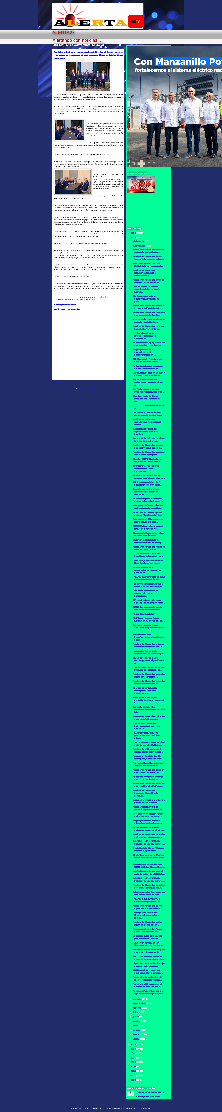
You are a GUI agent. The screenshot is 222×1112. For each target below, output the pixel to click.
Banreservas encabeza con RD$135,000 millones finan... (149, 866)
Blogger (152, 1108)
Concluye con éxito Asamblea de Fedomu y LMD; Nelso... (149, 743)
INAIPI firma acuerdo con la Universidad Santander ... (147, 608)
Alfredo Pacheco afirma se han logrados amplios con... (149, 601)
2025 (133, 237)
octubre (137, 998)
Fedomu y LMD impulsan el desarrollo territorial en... (147, 985)
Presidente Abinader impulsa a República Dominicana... (149, 886)
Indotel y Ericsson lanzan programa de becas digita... (149, 476)
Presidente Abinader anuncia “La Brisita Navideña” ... (149, 682)
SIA (94, 299)
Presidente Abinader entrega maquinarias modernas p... (148, 645)
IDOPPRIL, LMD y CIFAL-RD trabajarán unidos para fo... (149, 842)
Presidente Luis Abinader (71, 299)
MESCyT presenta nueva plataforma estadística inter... (146, 735)
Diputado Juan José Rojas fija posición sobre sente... (149, 964)
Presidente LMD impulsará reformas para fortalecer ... (148, 750)
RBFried (137, 1108)
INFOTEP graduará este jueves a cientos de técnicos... (149, 717)
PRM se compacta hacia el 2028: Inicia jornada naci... (148, 264)
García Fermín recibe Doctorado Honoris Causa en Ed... (149, 709)
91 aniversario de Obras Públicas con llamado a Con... (146, 398)
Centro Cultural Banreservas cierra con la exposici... (148, 520)
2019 (133, 1066)
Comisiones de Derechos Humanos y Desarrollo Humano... (146, 491)
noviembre (139, 245)
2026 (133, 232)
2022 (133, 1053)
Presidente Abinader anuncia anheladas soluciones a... (149, 835)
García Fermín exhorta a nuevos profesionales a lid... (148, 390)
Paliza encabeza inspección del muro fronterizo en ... (148, 367)
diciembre (139, 241)
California (61, 299)
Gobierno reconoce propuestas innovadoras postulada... (147, 570)
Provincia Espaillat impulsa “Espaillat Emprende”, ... (148, 764)
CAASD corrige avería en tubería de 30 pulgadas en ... (149, 619)
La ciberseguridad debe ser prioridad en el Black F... (147, 937)
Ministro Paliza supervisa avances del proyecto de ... (148, 900)
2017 (133, 1075)
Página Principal (90, 382)
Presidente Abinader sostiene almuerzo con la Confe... (149, 314)
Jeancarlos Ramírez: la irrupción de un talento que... (149, 652)
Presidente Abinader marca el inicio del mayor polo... (149, 453)
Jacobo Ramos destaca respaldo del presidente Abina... (146, 289)
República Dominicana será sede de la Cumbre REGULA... (149, 872)
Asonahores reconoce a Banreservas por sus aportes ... (149, 627)
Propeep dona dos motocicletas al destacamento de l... (144, 352)
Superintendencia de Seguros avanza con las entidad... (149, 374)
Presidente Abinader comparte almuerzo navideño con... (144, 273)
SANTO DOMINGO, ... (148, 407)
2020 (133, 1062)
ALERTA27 (63, 32)
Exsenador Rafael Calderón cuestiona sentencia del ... (147, 978)
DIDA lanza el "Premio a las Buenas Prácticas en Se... (147, 360)
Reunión (81, 299)
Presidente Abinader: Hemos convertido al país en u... (148, 251)
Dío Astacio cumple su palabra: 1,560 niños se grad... (146, 298)
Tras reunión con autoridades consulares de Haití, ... (149, 320)
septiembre (139, 1003)
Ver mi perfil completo (148, 1096)
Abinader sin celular (143, 613)
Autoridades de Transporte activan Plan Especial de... (147, 513)
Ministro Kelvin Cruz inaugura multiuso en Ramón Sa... (149, 578)
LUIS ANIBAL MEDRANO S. (151, 1092)
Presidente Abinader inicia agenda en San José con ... (147, 907)
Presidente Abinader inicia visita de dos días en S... (147, 923)
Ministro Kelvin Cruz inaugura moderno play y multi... (149, 951)
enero (136, 1038)
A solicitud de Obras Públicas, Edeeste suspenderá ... (148, 849)
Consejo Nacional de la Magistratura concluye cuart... (146, 915)
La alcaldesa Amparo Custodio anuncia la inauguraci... (144, 336)
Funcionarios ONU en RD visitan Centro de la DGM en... (149, 944)
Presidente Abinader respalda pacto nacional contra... (147, 422)
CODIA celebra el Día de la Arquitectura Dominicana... (148, 555)
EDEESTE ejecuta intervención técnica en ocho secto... (148, 527)
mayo (136, 1021)
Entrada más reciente (60, 382)
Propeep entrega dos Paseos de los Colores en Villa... (148, 930)
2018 (133, 1070)
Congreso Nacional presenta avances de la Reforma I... (148, 668)
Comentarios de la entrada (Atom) (92, 388)
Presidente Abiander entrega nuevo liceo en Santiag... (148, 281)
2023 (133, 1048)
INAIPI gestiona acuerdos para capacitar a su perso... (148, 971)
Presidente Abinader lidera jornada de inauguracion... (148, 258)
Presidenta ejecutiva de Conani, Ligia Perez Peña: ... (148, 808)
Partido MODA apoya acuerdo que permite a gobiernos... (149, 344)
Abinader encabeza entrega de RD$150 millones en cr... (148, 778)
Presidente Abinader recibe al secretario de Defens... (149, 548)
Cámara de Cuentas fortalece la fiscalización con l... (148, 534)
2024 (133, 1044)
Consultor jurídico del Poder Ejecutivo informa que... (148, 562)
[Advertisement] (88, 366)
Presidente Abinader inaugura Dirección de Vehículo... (145, 793)
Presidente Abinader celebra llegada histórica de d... (148, 327)
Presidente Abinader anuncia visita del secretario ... (149, 675)
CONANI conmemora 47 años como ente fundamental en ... (148, 857)
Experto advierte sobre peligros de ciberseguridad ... (148, 382)
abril (136, 1025)
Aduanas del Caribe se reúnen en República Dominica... (149, 893)
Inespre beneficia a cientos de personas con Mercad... (149, 801)
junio (136, 1016)
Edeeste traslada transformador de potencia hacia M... (148, 637)
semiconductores (88, 299)
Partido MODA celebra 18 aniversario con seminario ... (149, 829)
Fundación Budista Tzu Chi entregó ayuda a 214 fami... (148, 757)
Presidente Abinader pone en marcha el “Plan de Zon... (148, 771)
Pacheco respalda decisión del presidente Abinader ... (148, 500)
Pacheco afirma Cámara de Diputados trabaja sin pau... (149, 992)
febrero (137, 1034)
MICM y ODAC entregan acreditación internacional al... (148, 700)
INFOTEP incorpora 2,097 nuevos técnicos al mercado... (146, 468)
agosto (137, 1007)
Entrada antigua (118, 382)
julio (135, 1012)
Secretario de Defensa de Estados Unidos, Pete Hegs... (148, 541)
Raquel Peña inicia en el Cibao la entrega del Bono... (149, 439)
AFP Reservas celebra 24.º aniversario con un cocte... (147, 483)
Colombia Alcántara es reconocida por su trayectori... (145, 593)
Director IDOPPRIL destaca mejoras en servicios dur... (147, 460)
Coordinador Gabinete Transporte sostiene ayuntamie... (145, 690)
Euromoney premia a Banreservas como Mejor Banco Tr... (147, 726)
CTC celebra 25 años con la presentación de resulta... (147, 413)
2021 (133, 1057)
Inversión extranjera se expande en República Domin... (145, 431)
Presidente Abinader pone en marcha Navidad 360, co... (148, 785)
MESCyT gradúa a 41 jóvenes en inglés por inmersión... (148, 506)
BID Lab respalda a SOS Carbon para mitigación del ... (149, 660)
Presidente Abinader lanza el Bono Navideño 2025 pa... (148, 446)
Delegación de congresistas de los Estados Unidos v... (148, 815)
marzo (137, 1029)
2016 (133, 1079)
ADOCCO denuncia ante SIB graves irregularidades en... (148, 958)
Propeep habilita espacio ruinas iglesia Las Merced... (148, 822)
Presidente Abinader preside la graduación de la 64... (148, 307)
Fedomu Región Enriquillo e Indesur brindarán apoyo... (148, 585)
